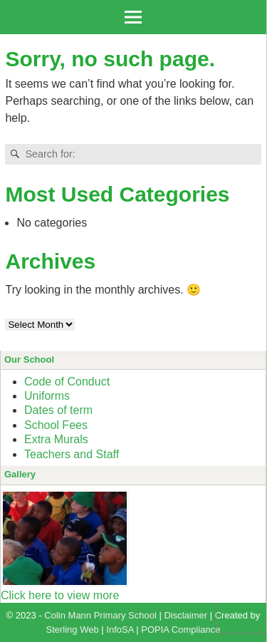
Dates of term (58, 410)
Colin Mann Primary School (100, 615)
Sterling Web (72, 629)
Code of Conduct (67, 382)
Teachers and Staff (71, 454)
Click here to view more (60, 595)
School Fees (56, 425)
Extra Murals (56, 439)
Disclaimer (185, 615)
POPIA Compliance (180, 629)
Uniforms (47, 396)
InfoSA (119, 629)
